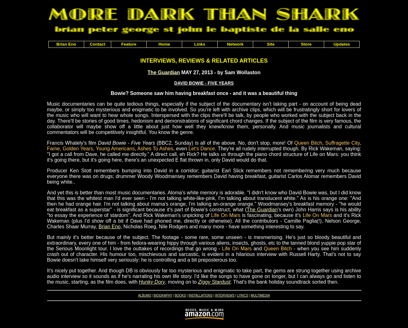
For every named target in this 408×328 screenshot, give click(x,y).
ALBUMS (144, 295)
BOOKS (180, 295)
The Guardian (164, 72)
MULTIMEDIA (260, 295)
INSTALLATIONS (200, 295)
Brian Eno (110, 226)
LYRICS (242, 295)
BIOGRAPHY (163, 295)
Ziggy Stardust (214, 282)
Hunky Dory (152, 282)
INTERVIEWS (225, 295)
